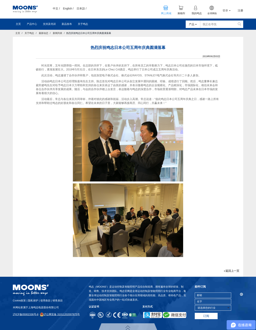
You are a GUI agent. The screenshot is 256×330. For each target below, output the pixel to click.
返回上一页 (232, 270)
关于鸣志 (83, 23)
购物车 (181, 13)
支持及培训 (49, 23)
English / (68, 8)
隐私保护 (33, 300)
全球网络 (212, 13)
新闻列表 (57, 33)
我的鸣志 (197, 13)
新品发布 (67, 23)
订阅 (206, 316)
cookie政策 (19, 300)
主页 (18, 23)
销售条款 (58, 300)
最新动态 (43, 33)
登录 (227, 10)
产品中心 (32, 23)
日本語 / (81, 8)
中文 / (56, 8)
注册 (240, 10)
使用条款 (45, 300)
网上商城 (166, 13)
